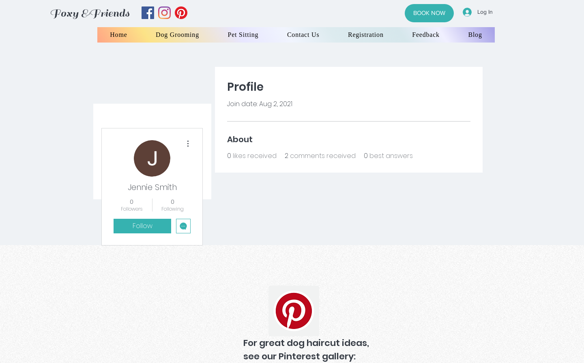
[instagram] (164, 12)
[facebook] (148, 12)
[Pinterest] (293, 311)
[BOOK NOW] (429, 13)
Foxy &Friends (89, 13)
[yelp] (181, 12)
